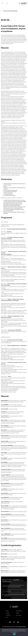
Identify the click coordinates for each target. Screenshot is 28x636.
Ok (14, 634)
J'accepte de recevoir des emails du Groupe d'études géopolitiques (14, 595)
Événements (8, 615)
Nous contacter (18, 615)
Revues (7, 617)
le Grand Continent (22, 626)
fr (6, 3)
